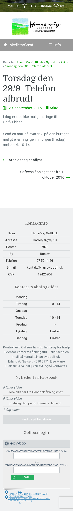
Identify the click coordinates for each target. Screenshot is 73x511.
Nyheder (52, 62)
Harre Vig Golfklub (30, 62)
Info (55, 45)
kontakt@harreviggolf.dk (45, 267)
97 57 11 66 (45, 261)
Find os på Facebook (36, 419)
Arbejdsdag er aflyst (25, 160)
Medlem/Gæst (18, 45)
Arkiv (64, 62)
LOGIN (26, 477)
